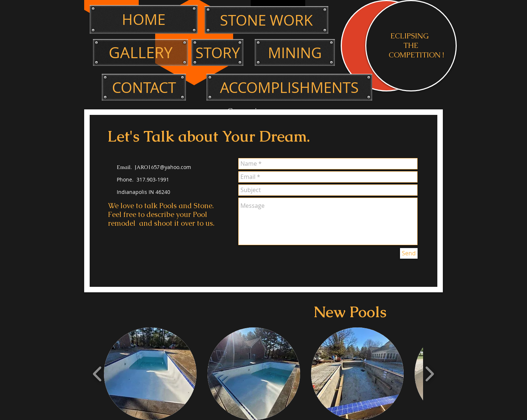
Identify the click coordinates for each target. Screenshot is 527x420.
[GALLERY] (140, 52)
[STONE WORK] (266, 20)
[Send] (409, 253)
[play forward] (429, 374)
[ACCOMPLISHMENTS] (289, 87)
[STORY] (217, 52)
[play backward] (97, 374)
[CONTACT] (144, 87)
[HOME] (144, 19)
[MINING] (295, 52)
